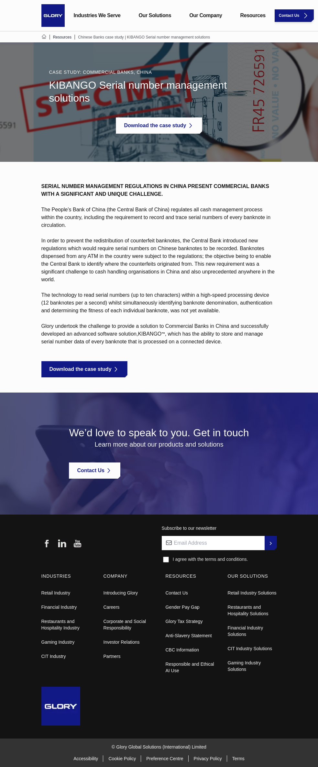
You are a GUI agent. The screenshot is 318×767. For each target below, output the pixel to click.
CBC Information (182, 649)
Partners (112, 656)
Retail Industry (55, 592)
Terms (238, 758)
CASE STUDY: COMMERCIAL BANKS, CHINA (101, 72)
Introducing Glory (121, 592)
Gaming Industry (58, 642)
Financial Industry (59, 607)
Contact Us (177, 592)
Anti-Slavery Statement (189, 635)
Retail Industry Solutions (252, 592)
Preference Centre (164, 758)
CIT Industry (53, 656)
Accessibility (85, 758)
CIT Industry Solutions (250, 648)
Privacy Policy (208, 758)
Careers (112, 607)
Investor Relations (122, 642)
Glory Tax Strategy (184, 621)
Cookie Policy (122, 758)
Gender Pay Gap (183, 607)
